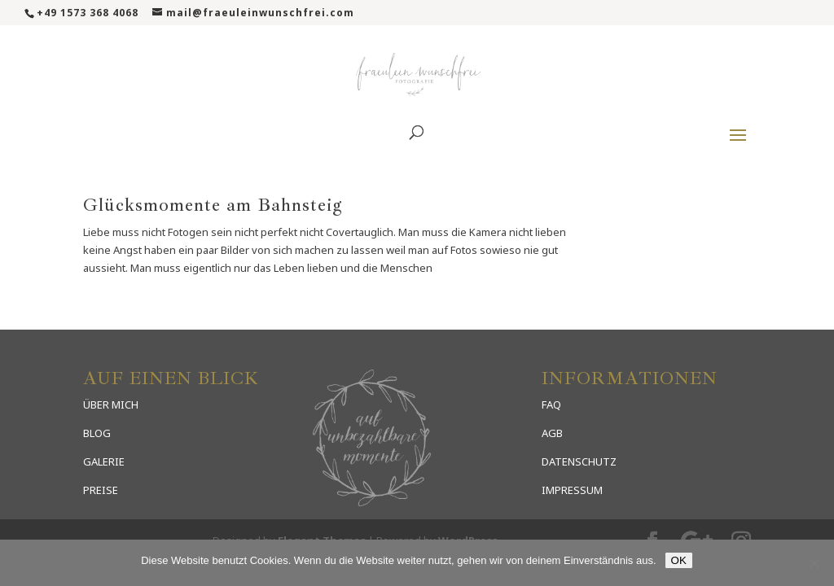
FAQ (551, 404)
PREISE (100, 490)
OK (679, 560)
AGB (552, 433)
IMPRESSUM (572, 490)
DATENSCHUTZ (579, 461)
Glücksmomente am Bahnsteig (213, 205)
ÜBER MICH (110, 404)
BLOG (97, 433)
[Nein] (813, 563)
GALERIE (104, 461)
